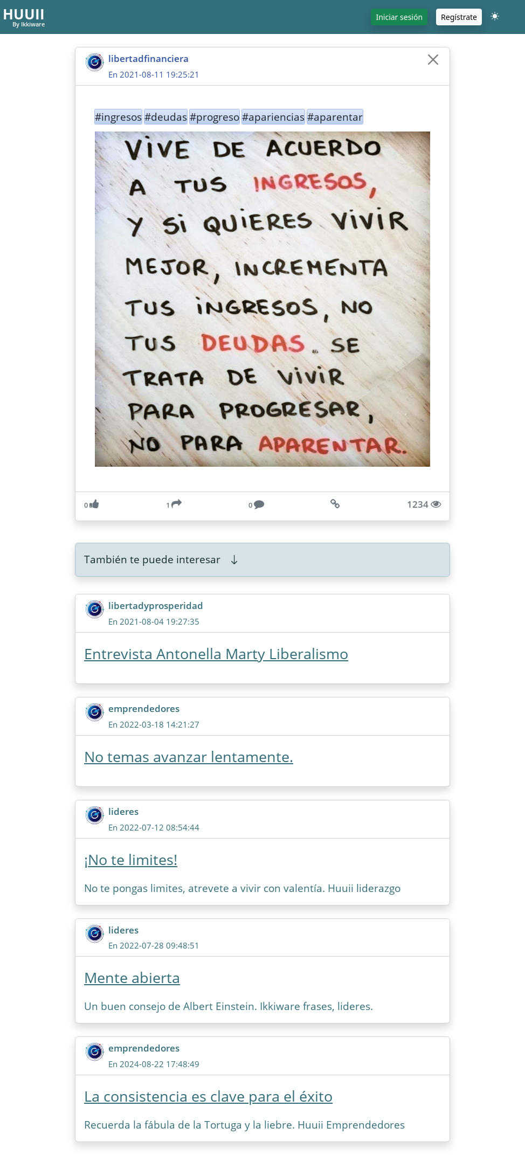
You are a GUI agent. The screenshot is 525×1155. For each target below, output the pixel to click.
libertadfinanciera (148, 58)
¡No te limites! (130, 859)
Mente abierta (132, 977)
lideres (123, 811)
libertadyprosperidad (155, 605)
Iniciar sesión (399, 17)
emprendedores (143, 708)
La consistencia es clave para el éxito (208, 1096)
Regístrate (459, 17)
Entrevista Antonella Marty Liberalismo (216, 653)
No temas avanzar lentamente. (188, 756)
